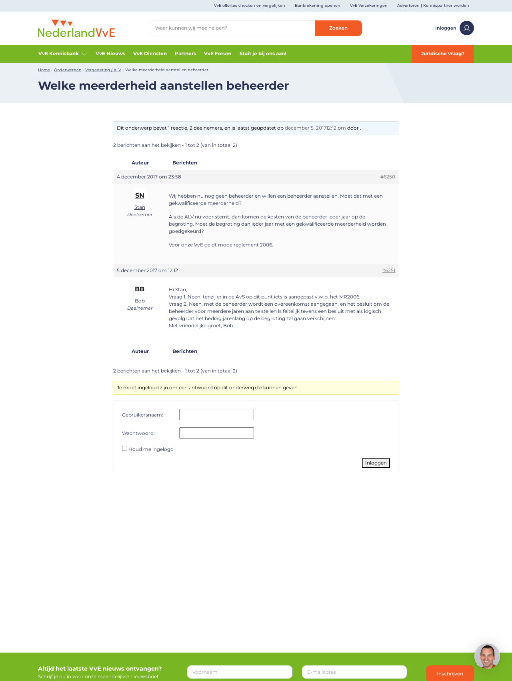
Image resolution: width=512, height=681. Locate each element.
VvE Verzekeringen (369, 5)
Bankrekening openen (317, 5)
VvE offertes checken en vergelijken (249, 5)
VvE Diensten (150, 53)
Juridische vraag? (442, 53)
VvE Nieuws (110, 53)
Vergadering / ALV (103, 70)
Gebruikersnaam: (142, 415)
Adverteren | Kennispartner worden (433, 5)
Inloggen (454, 28)
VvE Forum (218, 53)
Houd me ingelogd (151, 449)
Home (44, 70)
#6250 (387, 177)
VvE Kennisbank (63, 53)
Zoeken (338, 28)
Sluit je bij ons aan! (263, 53)
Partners (185, 53)
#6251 (388, 270)
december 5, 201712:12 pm (315, 128)
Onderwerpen (67, 70)
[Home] (76, 28)
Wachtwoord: (138, 433)
